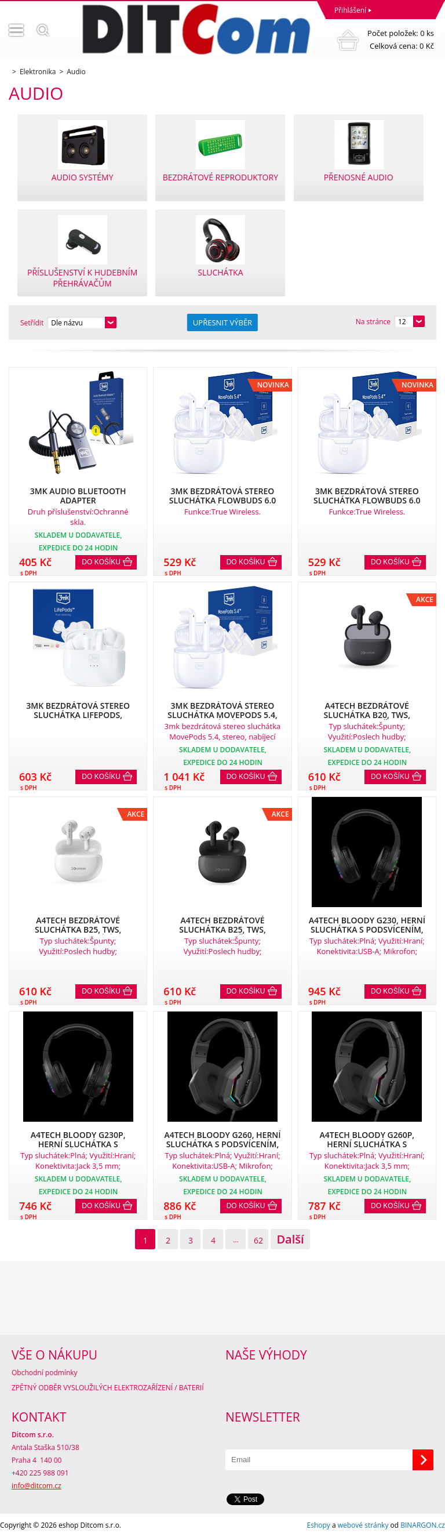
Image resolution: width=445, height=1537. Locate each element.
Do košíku (101, 562)
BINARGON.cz (422, 1525)
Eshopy (318, 1525)
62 (258, 1240)
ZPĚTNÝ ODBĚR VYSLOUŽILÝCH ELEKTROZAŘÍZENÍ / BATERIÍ (108, 1388)
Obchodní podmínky (45, 1373)
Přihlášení (350, 10)
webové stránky (363, 1525)
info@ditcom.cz (36, 1486)
